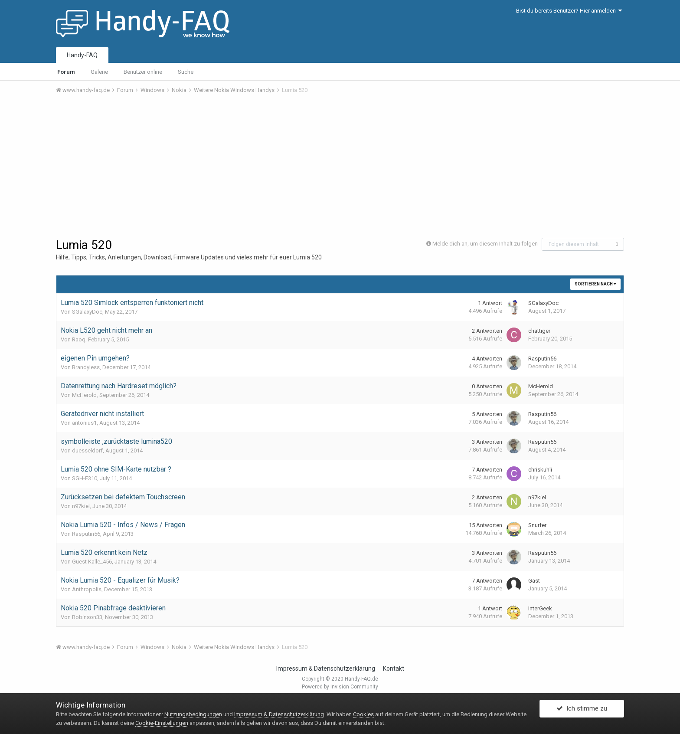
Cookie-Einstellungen (161, 723)
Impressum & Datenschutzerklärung (325, 668)
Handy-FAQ (82, 55)
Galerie (99, 72)
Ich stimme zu (581, 709)
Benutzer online (143, 72)
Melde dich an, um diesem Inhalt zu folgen (485, 243)
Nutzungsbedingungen (193, 714)
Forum (66, 72)
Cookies (363, 714)
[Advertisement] (340, 166)
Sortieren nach (595, 284)
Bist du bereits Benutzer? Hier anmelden (569, 10)
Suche (185, 72)
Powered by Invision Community (340, 687)
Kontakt (393, 668)
